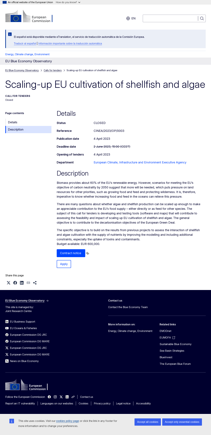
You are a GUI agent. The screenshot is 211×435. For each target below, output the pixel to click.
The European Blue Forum (175, 363)
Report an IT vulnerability (20, 403)
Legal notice (123, 403)
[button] (8, 282)
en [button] (131, 18)
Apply (64, 264)
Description (15, 129)
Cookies (83, 403)
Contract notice (71, 253)
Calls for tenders (53, 70)
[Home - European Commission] (32, 16)
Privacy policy (102, 403)
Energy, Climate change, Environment (27, 54)
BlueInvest (166, 357)
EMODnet (165, 331)
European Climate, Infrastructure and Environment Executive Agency (140, 162)
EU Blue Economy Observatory (22, 70)
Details (12, 122)
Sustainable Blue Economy (176, 344)
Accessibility (143, 403)
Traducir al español (25, 43)
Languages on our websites (56, 403)
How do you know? (68, 2)
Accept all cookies (147, 422)
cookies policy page (67, 421)
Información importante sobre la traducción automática (70, 43)
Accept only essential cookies (182, 422)
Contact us (86, 397)
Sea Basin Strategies (172, 350)
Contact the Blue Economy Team (128, 307)
